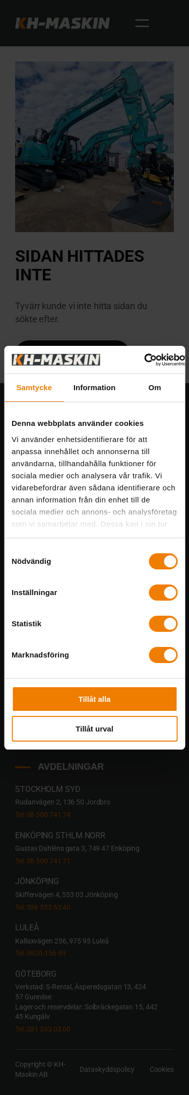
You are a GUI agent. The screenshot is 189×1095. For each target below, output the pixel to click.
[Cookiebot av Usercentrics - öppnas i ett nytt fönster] (144, 360)
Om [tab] (155, 387)
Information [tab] (95, 387)
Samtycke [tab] (34, 387)
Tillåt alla (95, 699)
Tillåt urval (94, 728)
